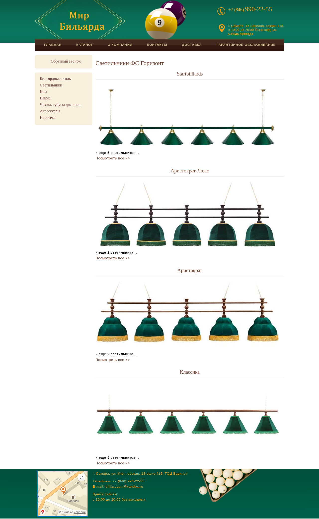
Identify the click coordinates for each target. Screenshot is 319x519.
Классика (190, 372)
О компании (120, 45)
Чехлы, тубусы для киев (60, 104)
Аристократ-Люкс (190, 170)
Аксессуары (50, 111)
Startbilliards (190, 73)
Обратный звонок (65, 61)
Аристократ (189, 270)
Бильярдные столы (56, 78)
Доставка (192, 45)
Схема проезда (240, 34)
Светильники (51, 85)
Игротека (48, 117)
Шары (45, 98)
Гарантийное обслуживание (246, 45)
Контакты (157, 45)
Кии (43, 91)
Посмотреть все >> (112, 158)
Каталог (84, 45)
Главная (53, 45)
